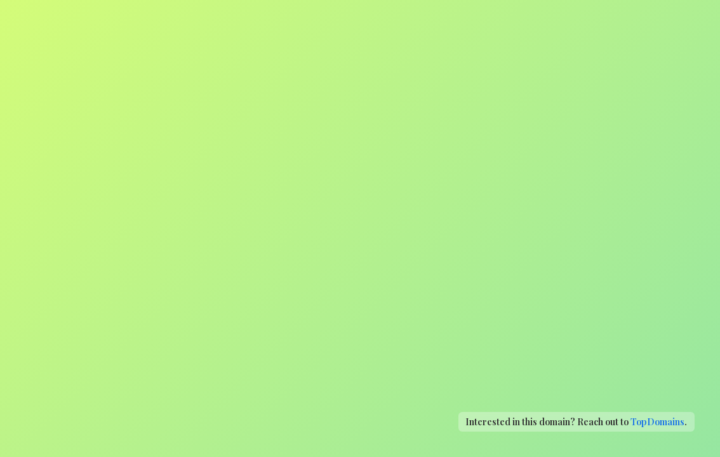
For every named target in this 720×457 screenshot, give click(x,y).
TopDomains (657, 421)
